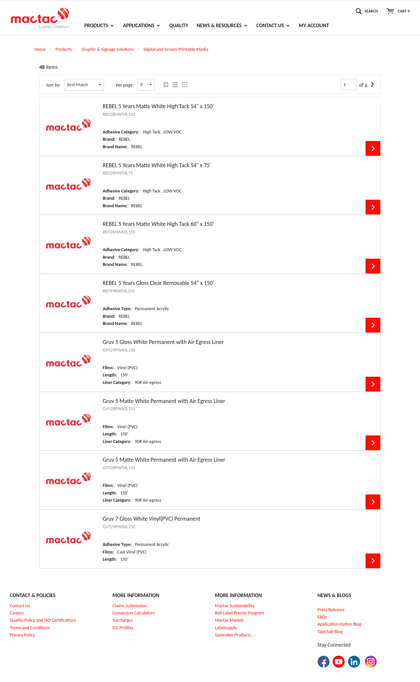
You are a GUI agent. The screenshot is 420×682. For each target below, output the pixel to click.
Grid (164, 84)
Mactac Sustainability (235, 606)
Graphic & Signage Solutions (108, 49)
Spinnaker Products (233, 635)
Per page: (125, 85)
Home (40, 49)
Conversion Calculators (134, 613)
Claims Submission (130, 606)
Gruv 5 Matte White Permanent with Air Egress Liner (164, 401)
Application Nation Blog (339, 624)
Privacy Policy (22, 635)
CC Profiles (123, 628)
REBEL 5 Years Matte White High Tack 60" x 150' (158, 224)
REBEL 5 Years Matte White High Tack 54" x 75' (157, 165)
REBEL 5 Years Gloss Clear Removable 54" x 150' (158, 283)
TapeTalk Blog (330, 631)
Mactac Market (229, 620)
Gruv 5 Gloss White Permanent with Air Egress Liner (163, 342)
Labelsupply (226, 628)
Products (63, 49)
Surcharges (123, 620)
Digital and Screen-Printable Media (176, 49)
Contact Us (20, 606)
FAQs (322, 617)
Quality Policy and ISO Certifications (43, 620)
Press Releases (331, 609)
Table (183, 84)
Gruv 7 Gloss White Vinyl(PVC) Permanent (151, 518)
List (174, 84)
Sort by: (53, 85)
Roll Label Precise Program (239, 613)
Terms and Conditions (30, 628)
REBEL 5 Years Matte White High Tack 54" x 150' (158, 106)
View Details (373, 148)
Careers (17, 613)
